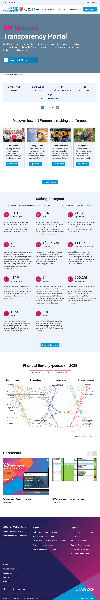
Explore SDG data (50, 182)
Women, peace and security (43, 545)
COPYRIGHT (84, 599)
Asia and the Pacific (78, 541)
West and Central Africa (80, 553)
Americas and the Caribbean (82, 532)
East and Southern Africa (80, 545)
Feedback (7, 577)
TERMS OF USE (7, 598)
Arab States (75, 536)
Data (88, 2)
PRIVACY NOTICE (17, 598)
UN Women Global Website (15, 535)
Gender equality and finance (43, 536)
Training (94, 2)
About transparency (10, 569)
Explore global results (50, 345)
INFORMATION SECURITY (31, 598)
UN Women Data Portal (13, 531)
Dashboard (89, 9)
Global (5, 2)
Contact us (7, 573)
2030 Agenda (74, 9)
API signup (7, 581)
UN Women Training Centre (15, 527)
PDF (90, 436)
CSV (84, 436)
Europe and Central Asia (80, 549)
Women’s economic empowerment (46, 549)
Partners (61, 9)
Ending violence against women (45, 532)
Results (51, 9)
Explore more (12, 164)
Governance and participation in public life (49, 541)
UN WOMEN (93, 599)
